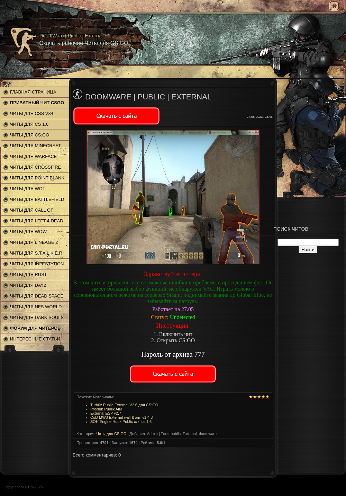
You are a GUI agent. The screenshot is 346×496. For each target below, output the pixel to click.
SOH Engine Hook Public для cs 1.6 (121, 421)
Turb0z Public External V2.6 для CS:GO (124, 405)
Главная (334, 6)
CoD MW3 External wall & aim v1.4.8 (121, 417)
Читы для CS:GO (112, 434)
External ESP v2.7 (105, 413)
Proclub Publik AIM (106, 409)
